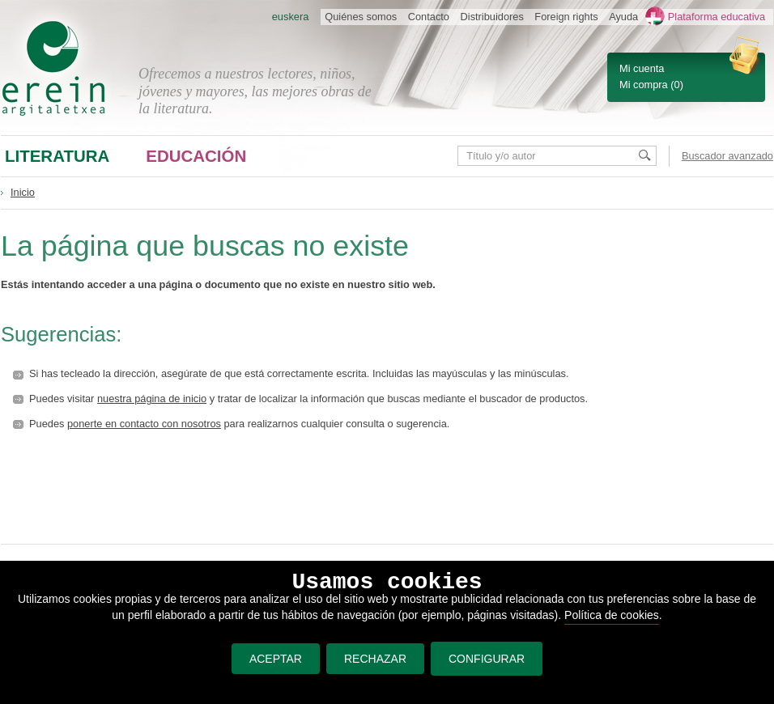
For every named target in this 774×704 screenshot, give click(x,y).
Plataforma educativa (716, 17)
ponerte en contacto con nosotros (144, 424)
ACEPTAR (275, 658)
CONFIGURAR (487, 658)
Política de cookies (611, 615)
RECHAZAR (375, 658)
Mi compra (643, 84)
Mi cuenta (641, 68)
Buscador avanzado (727, 156)
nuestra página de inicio (151, 398)
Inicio (23, 192)
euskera (290, 17)
